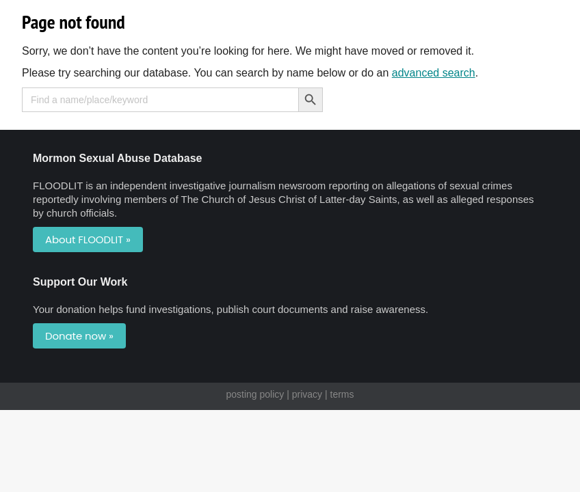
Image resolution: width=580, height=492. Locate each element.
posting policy (255, 394)
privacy (307, 394)
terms (342, 394)
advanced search (433, 73)
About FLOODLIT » (88, 239)
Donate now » (79, 336)
